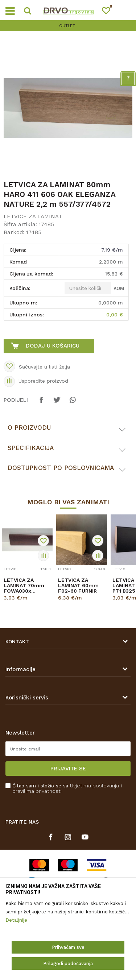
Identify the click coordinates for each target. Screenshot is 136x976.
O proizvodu (29, 427)
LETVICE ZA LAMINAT (33, 216)
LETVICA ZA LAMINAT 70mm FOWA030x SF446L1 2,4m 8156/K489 (24, 585)
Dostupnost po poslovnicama (61, 467)
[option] (68, 25)
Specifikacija (31, 447)
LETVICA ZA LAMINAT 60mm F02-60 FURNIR (78, 585)
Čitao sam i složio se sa (67, 788)
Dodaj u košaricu (52, 345)
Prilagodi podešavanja (68, 963)
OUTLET (67, 26)
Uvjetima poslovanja (94, 785)
